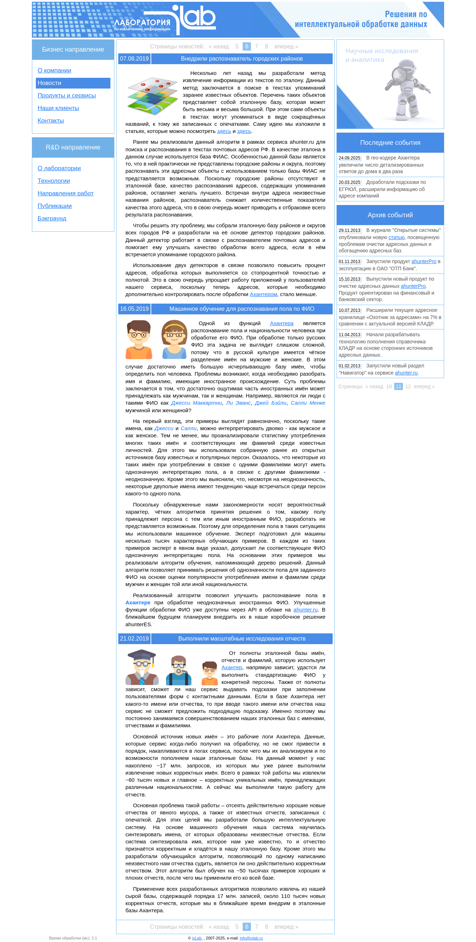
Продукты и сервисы (67, 95)
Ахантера (282, 323)
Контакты (51, 120)
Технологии (54, 180)
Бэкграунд (52, 218)
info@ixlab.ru (251, 938)
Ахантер (232, 667)
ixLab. (197, 938)
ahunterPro (423, 261)
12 (408, 386)
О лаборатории (59, 168)
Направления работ (66, 193)
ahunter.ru (306, 609)
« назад (219, 46)
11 (398, 386)
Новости (49, 83)
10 (389, 386)
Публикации (55, 206)
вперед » (286, 46)
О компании (54, 70)
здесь (224, 131)
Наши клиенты (58, 108)
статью (397, 237)
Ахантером (263, 294)
